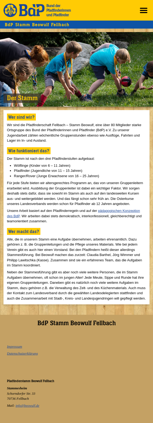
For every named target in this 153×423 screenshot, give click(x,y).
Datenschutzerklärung (22, 353)
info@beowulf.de (27, 405)
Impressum (14, 346)
